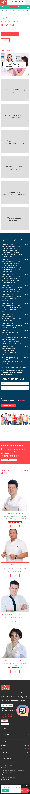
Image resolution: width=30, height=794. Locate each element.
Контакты (5, 720)
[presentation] (12, 394)
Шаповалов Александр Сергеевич (13, 614)
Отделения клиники (7, 705)
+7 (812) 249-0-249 (19, 1)
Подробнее (15, 526)
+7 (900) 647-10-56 (19, 3)
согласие (18, 398)
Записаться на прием (10, 34)
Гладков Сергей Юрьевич (15, 513)
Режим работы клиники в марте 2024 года (11, 777)
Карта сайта (5, 723)
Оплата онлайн (15, 7)
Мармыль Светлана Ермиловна (15, 660)
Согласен (5, 790)
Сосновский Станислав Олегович (15, 565)
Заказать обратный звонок (9, 459)
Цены (5, 40)
